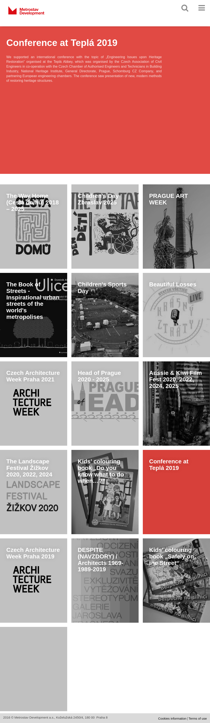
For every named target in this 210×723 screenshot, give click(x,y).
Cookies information (172, 718)
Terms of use (198, 718)
